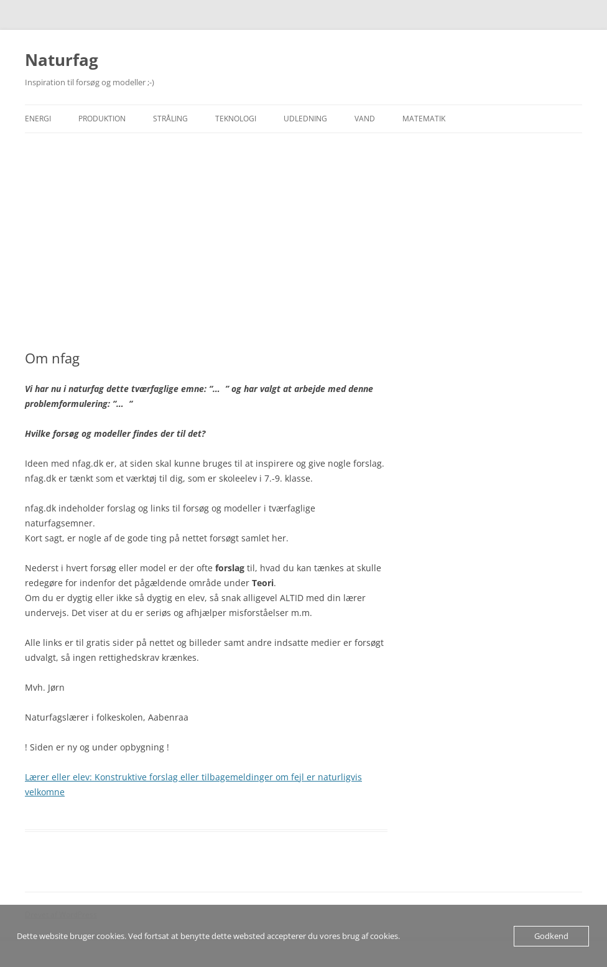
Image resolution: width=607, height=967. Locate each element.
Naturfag (61, 60)
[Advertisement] (303, 241)
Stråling (170, 118)
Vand (364, 118)
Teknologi (235, 118)
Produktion (102, 118)
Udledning (305, 118)
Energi (38, 118)
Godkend (551, 935)
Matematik (423, 118)
